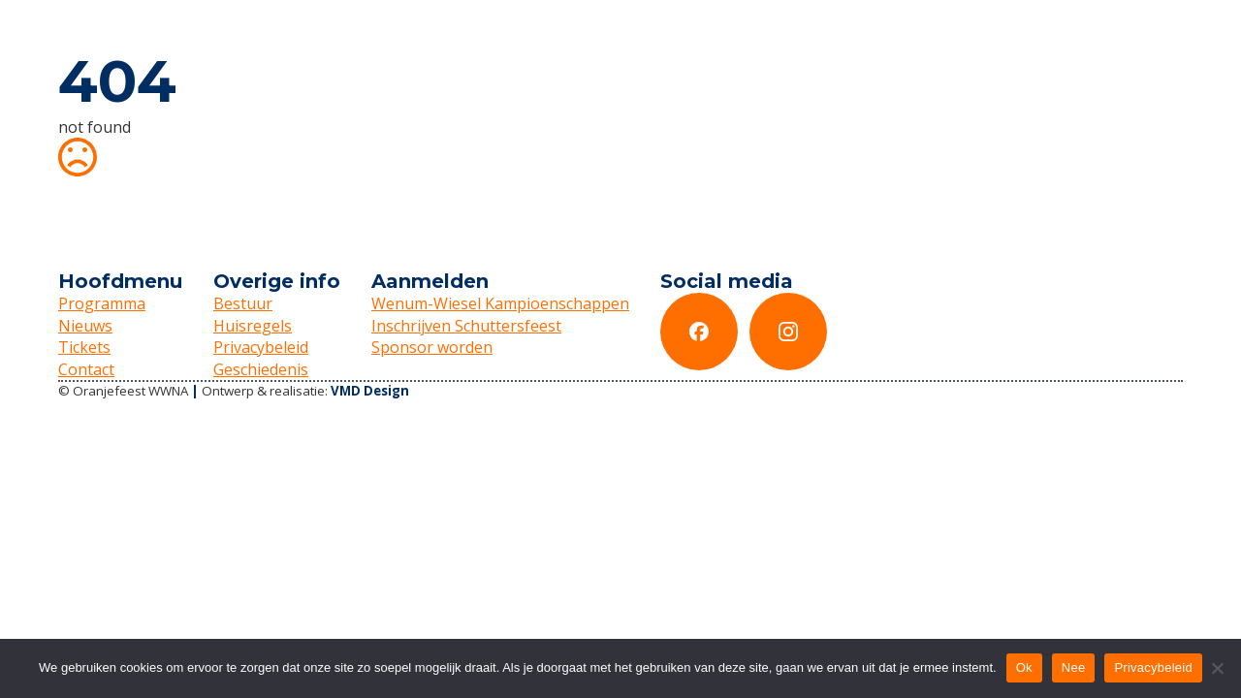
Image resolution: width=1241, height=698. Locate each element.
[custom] (699, 331)
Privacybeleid (260, 347)
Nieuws (85, 325)
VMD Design (370, 390)
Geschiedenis (260, 369)
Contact (86, 369)
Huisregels (252, 325)
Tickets (84, 347)
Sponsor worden (432, 347)
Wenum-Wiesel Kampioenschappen (500, 303)
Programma (101, 303)
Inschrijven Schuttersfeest (466, 325)
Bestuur (242, 303)
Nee (1074, 667)
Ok (1024, 667)
